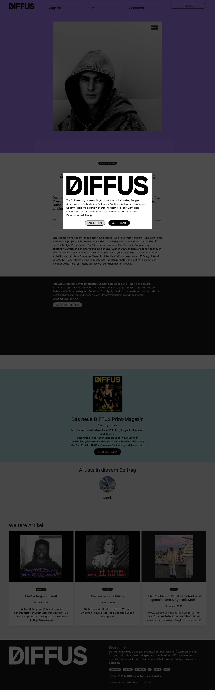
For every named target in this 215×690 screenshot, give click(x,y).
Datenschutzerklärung (79, 215)
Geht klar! (119, 223)
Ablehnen (95, 223)
